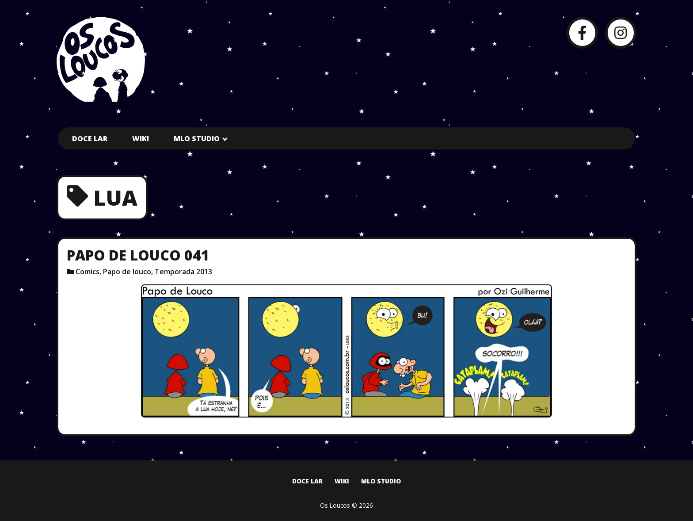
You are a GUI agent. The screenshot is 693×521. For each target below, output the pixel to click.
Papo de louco (127, 271)
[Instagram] (620, 32)
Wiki (140, 138)
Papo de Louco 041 (138, 254)
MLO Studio (197, 138)
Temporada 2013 (183, 271)
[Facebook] (582, 32)
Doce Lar (89, 138)
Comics (87, 271)
